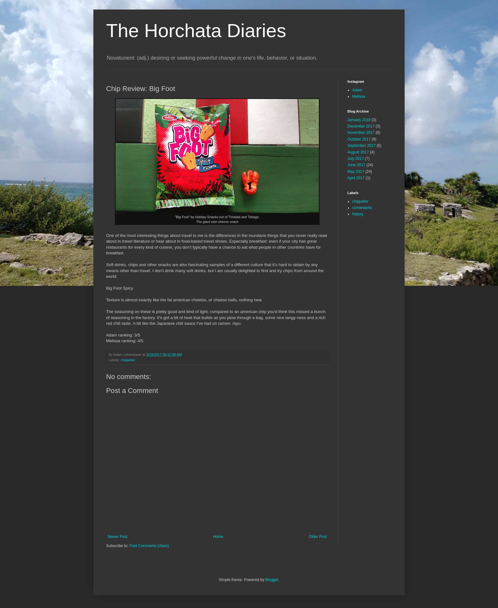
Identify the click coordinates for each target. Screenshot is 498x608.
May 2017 (355, 171)
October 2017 (359, 139)
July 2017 (355, 158)
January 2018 (359, 120)
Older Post (318, 536)
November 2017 (360, 132)
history (357, 214)
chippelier (128, 360)
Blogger (271, 580)
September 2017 (361, 145)
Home (218, 536)
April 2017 (356, 178)
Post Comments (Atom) (149, 546)
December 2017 (360, 126)
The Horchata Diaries (196, 30)
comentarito (362, 208)
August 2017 (358, 152)
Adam (357, 90)
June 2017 (356, 165)
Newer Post (117, 536)
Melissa (358, 96)
